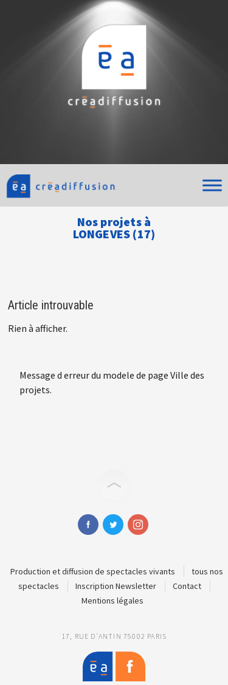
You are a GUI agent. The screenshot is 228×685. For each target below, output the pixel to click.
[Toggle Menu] (212, 185)
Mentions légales (112, 600)
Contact (187, 585)
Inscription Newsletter (115, 585)
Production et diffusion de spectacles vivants (92, 571)
